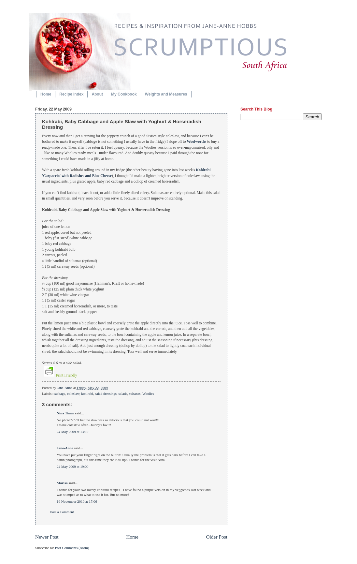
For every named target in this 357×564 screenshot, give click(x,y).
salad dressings (106, 393)
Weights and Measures (166, 94)
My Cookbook (124, 94)
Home (45, 94)
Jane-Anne (65, 388)
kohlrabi (87, 393)
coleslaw (73, 393)
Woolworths (196, 142)
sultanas (135, 393)
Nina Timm (65, 413)
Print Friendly (60, 375)
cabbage (59, 393)
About (97, 94)
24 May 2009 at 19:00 (72, 466)
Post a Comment (62, 512)
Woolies (148, 393)
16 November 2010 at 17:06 (77, 501)
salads (123, 393)
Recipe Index (71, 94)
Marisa (62, 483)
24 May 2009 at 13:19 (72, 432)
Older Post (216, 537)
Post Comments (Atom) (72, 548)
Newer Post (47, 537)
